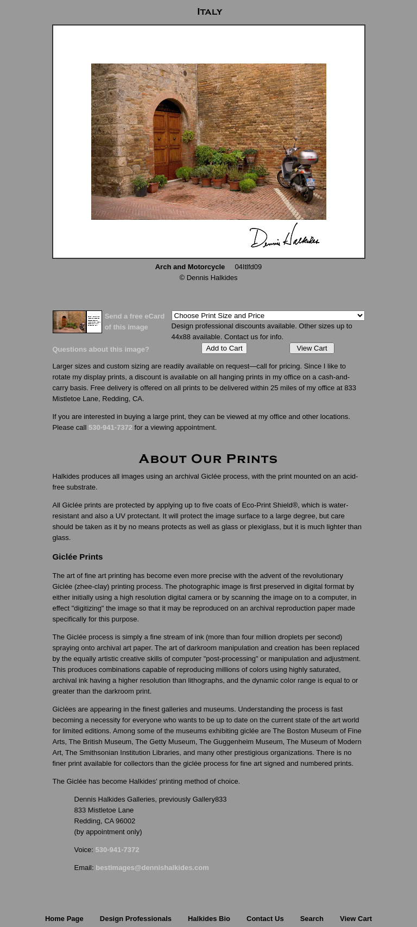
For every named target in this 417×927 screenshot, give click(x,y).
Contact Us (265, 919)
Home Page (64, 919)
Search (312, 919)
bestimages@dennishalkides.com (152, 867)
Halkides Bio (209, 919)
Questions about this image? (101, 349)
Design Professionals (136, 919)
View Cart (311, 348)
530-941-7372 (110, 427)
